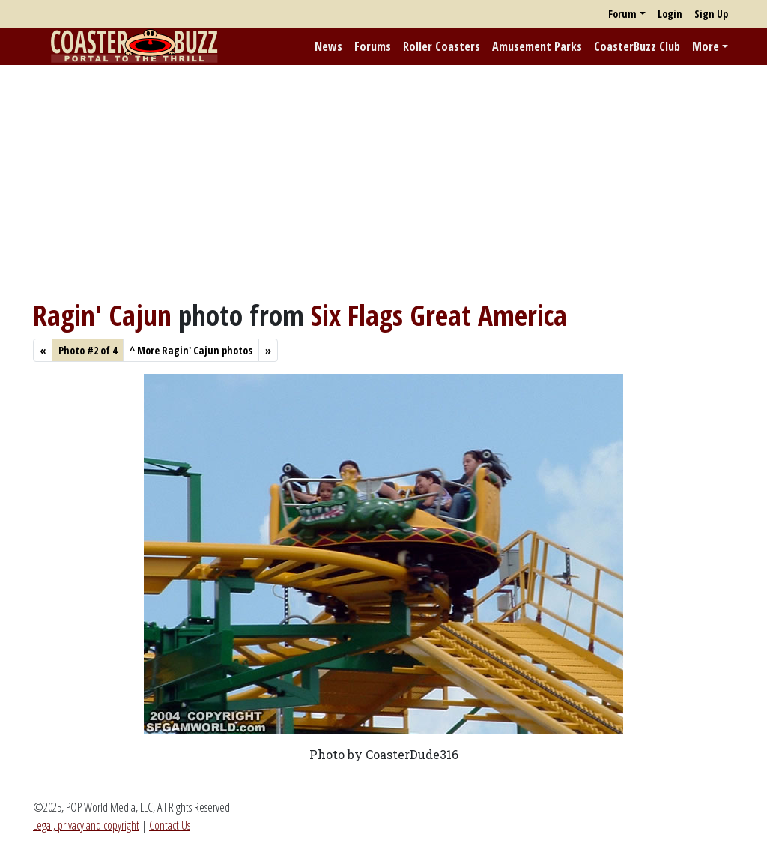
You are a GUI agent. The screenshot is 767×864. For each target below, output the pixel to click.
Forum (622, 14)
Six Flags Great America (439, 315)
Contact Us (169, 825)
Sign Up (711, 14)
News (328, 46)
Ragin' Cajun (102, 315)
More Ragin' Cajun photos (191, 350)
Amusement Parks (537, 46)
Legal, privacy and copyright (86, 825)
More (705, 46)
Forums (372, 46)
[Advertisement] (383, 182)
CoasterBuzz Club (637, 46)
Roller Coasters (441, 46)
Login (670, 14)
